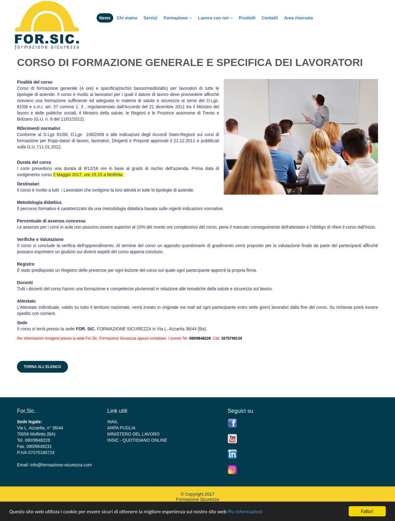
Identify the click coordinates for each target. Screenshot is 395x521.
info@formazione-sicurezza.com (61, 464)
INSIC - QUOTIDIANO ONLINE (137, 440)
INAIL (112, 421)
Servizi (150, 17)
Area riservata (298, 17)
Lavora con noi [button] (215, 17)
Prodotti (247, 17)
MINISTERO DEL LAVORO (133, 434)
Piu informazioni (245, 511)
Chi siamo (127, 17)
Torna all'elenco (42, 367)
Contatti (270, 17)
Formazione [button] (178, 17)
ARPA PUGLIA (121, 427)
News (105, 17)
